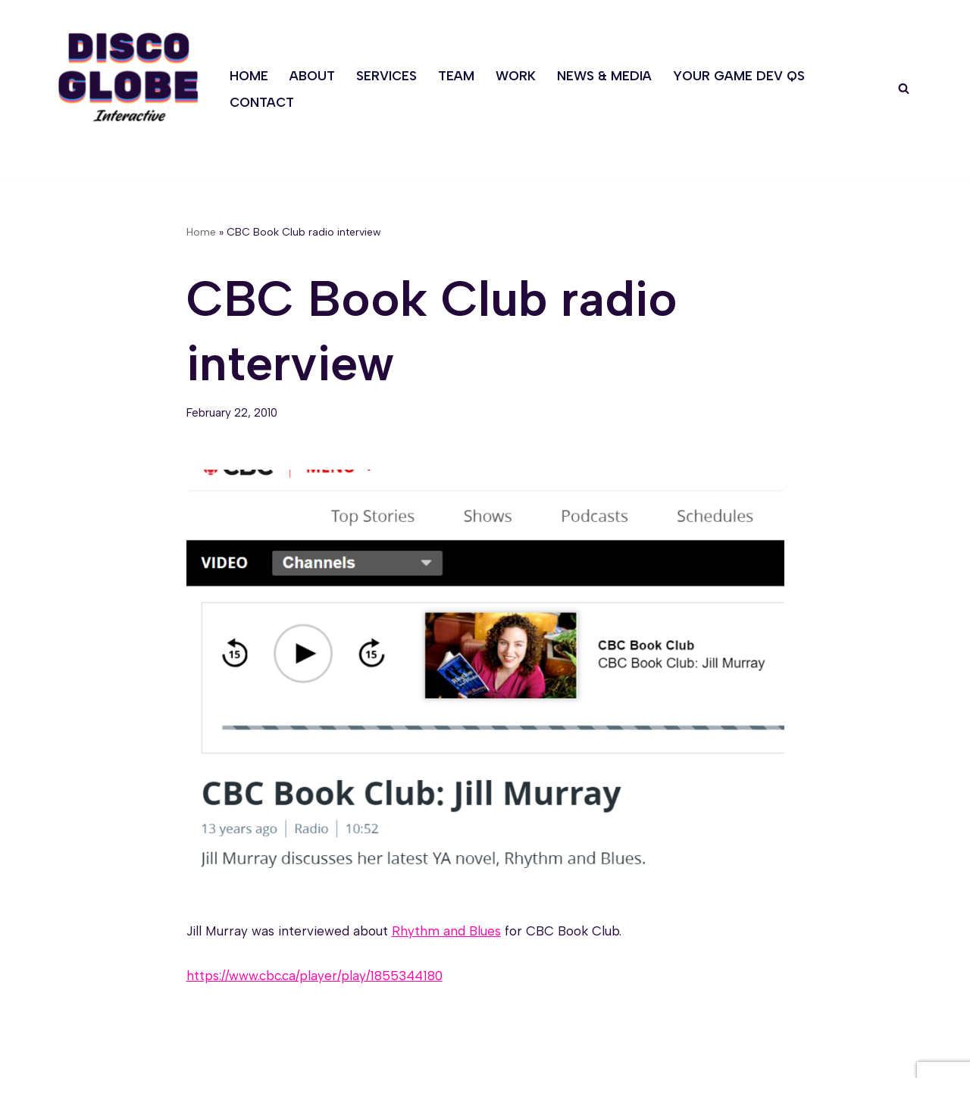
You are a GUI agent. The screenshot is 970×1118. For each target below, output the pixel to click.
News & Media (604, 75)
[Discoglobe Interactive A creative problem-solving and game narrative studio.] (128, 77)
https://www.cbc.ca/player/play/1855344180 (314, 975)
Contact (262, 102)
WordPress (205, 1097)
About (312, 75)
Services (386, 75)
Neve (69, 1097)
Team (456, 75)
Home (249, 75)
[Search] (903, 88)
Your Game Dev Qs (739, 75)
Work (516, 75)
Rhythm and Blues (446, 930)
